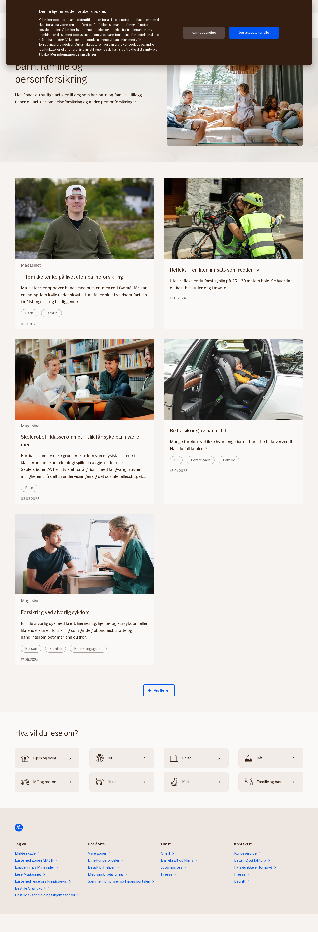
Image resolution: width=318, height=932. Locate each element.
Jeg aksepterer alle (254, 32)
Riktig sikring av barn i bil (201, 430)
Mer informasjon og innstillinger (73, 54)
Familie (51, 313)
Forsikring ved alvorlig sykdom (58, 612)
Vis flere (158, 690)
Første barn (200, 460)
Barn (29, 313)
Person (31, 648)
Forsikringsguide (88, 648)
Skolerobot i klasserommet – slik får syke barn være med (80, 441)
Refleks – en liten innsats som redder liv (217, 270)
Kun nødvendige (204, 32)
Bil (176, 460)
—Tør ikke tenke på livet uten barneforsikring (75, 277)
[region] (159, 32)
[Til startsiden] (19, 828)
